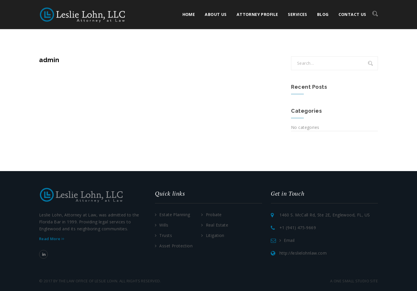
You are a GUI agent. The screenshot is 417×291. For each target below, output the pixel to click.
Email (289, 240)
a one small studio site (354, 280)
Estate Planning (174, 214)
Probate (214, 214)
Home (188, 14)
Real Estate (217, 225)
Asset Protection (176, 246)
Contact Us (352, 14)
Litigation (215, 235)
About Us (216, 14)
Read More (52, 238)
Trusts (165, 235)
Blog (323, 14)
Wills (163, 225)
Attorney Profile (257, 14)
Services (297, 14)
